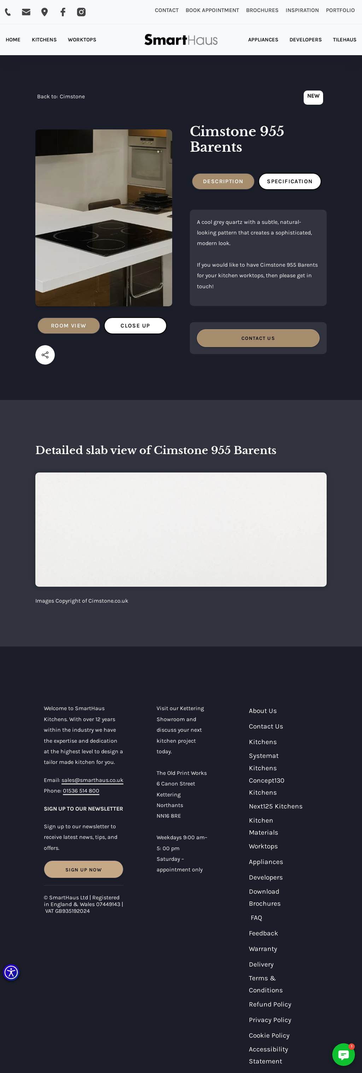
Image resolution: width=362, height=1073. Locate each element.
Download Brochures (265, 897)
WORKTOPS (82, 39)
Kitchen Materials (263, 826)
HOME (13, 39)
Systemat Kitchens (264, 762)
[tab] (68, 325)
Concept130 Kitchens (266, 786)
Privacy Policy (270, 1020)
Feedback (263, 933)
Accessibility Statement (268, 1055)
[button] (11, 972)
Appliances (266, 862)
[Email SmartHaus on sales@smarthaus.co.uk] (26, 12)
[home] (181, 39)
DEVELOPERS (306, 39)
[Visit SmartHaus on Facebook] (63, 12)
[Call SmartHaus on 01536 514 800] (8, 12)
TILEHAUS (344, 39)
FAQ (256, 918)
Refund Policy (270, 1004)
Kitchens (263, 742)
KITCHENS (44, 39)
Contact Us (266, 726)
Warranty (263, 949)
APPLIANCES (263, 39)
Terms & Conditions (266, 984)
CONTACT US (258, 338)
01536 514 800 (81, 790)
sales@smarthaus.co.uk (92, 780)
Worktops (263, 846)
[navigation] (61, 98)
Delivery (261, 964)
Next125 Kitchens (276, 806)
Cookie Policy (269, 1035)
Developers (266, 877)
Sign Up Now (83, 870)
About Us (263, 711)
